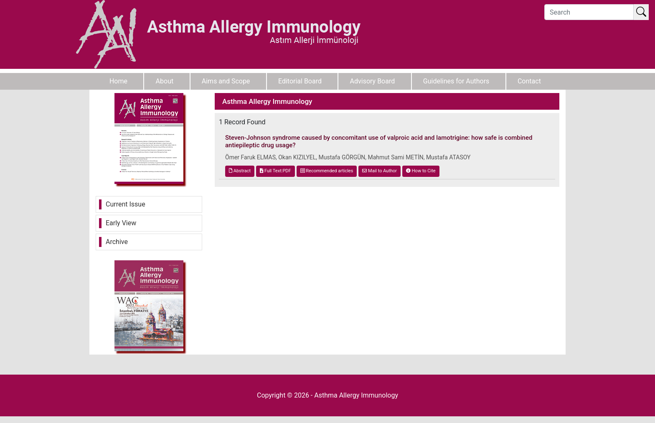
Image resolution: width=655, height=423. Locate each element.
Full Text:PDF (275, 171)
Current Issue (125, 204)
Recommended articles (326, 171)
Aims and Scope (226, 81)
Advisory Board (372, 81)
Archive (117, 242)
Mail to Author (379, 171)
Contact (529, 81)
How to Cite (421, 171)
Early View (121, 223)
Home (118, 81)
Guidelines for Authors (456, 81)
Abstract (240, 171)
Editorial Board (300, 81)
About (165, 81)
